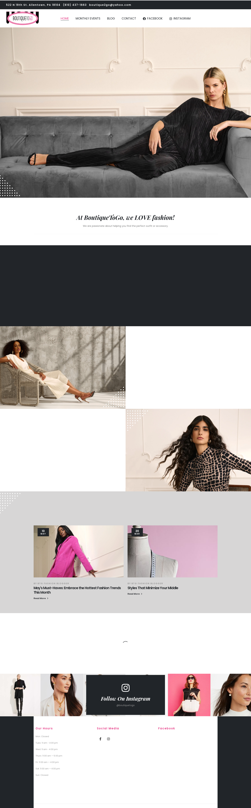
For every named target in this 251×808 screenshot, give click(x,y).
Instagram (180, 18)
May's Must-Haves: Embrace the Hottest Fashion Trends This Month (77, 590)
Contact (129, 18)
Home (65, 18)
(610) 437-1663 (75, 5)
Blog (111, 18)
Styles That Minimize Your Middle (153, 588)
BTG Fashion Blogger (53, 583)
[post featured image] (79, 551)
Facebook (152, 18)
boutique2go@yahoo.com (110, 5)
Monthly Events (88, 18)
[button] (41, 598)
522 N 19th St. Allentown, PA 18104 (33, 5)
